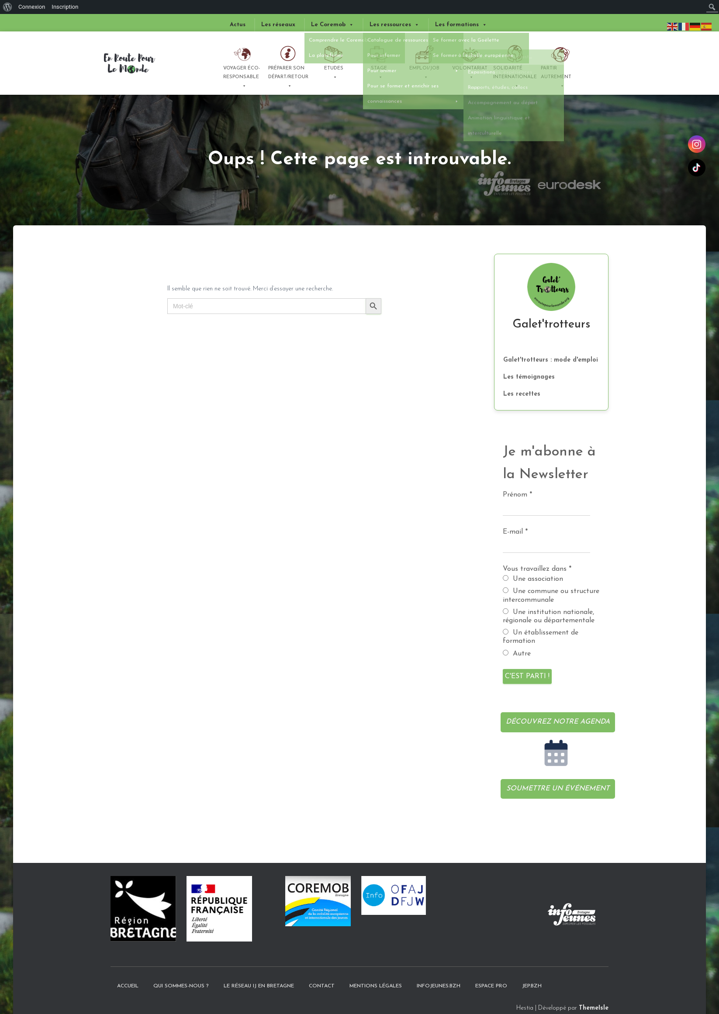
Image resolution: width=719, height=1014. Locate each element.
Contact (322, 986)
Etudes (333, 74)
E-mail (515, 531)
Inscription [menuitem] (65, 6)
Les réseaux (278, 25)
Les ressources (394, 24)
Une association (533, 579)
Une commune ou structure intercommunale (551, 595)
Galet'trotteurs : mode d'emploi (550, 360)
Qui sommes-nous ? (181, 986)
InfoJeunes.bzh (438, 986)
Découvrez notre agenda (558, 721)
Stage (379, 74)
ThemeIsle (593, 1008)
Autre (517, 653)
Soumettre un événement (557, 788)
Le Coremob (332, 24)
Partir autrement (556, 76)
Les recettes (521, 394)
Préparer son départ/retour (288, 76)
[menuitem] (7, 7)
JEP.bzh (532, 986)
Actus (237, 25)
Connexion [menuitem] (31, 6)
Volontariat (469, 74)
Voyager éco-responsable (241, 76)
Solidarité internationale (514, 76)
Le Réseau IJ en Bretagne (259, 986)
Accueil (127, 986)
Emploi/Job (424, 74)
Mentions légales (375, 986)
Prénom (517, 494)
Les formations (461, 24)
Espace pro (491, 986)
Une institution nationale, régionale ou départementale (549, 616)
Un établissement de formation (540, 637)
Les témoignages (529, 377)
